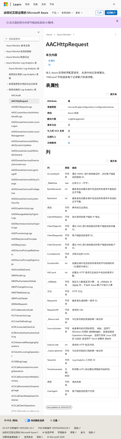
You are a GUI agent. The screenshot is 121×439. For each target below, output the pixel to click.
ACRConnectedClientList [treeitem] (23, 326)
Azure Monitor (64, 34)
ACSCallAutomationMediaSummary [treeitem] (25, 378)
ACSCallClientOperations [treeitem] (23, 405)
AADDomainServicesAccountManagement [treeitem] (25, 133)
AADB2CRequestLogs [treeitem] (21, 106)
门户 (99, 12)
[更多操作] (115, 34)
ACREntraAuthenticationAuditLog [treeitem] (25, 334)
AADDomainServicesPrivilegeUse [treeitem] (25, 191)
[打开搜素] (114, 4)
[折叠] (38, 32)
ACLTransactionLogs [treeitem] (21, 315)
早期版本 (62, 432)
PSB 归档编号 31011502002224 (53, 427)
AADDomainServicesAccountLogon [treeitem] (25, 124)
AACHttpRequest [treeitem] (19, 100)
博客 (72, 432)
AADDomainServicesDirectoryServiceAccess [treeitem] (25, 162)
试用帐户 (111, 12)
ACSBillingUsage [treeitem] (19, 361)
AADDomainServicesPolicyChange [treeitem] (25, 181)
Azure (49, 34)
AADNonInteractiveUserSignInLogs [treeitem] (25, 225)
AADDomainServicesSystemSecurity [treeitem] (24, 200)
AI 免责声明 (48, 432)
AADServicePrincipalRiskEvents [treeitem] (25, 252)
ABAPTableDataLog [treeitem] (20, 292)
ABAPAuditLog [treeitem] (18, 275)
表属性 (51, 60)
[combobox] (21, 38)
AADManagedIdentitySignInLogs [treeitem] (24, 216)
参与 (83, 432)
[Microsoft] (6, 4)
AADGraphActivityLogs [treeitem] (22, 208)
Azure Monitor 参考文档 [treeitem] (18, 45)
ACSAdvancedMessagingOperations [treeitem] (24, 344)
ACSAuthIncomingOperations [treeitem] (25, 353)
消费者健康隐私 (10, 436)
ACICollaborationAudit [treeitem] (22, 309)
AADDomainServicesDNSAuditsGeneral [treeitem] (24, 152)
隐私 (76, 427)
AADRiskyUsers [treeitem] (18, 244)
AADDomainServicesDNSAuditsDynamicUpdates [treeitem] (24, 143)
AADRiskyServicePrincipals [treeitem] (24, 238)
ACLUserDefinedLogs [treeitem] (21, 321)
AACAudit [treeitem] (16, 95)
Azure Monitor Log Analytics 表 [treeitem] (24, 68)
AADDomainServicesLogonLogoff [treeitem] (24, 171)
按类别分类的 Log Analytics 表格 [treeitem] (23, 76)
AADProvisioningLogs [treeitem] (21, 233)
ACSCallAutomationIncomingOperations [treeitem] (24, 369)
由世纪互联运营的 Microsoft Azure (19, 432)
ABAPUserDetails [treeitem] (19, 298)
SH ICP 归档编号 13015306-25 (17, 427)
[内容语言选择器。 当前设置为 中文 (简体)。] (11, 420)
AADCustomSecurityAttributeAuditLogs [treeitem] (25, 114)
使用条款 (28, 436)
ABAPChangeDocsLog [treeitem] (22, 286)
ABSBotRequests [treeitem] (19, 303)
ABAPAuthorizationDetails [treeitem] (23, 281)
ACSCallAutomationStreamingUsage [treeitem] (25, 388)
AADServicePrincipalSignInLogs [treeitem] (25, 261)
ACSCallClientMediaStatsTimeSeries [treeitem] (25, 397)
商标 (39, 436)
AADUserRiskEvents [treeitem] (20, 269)
